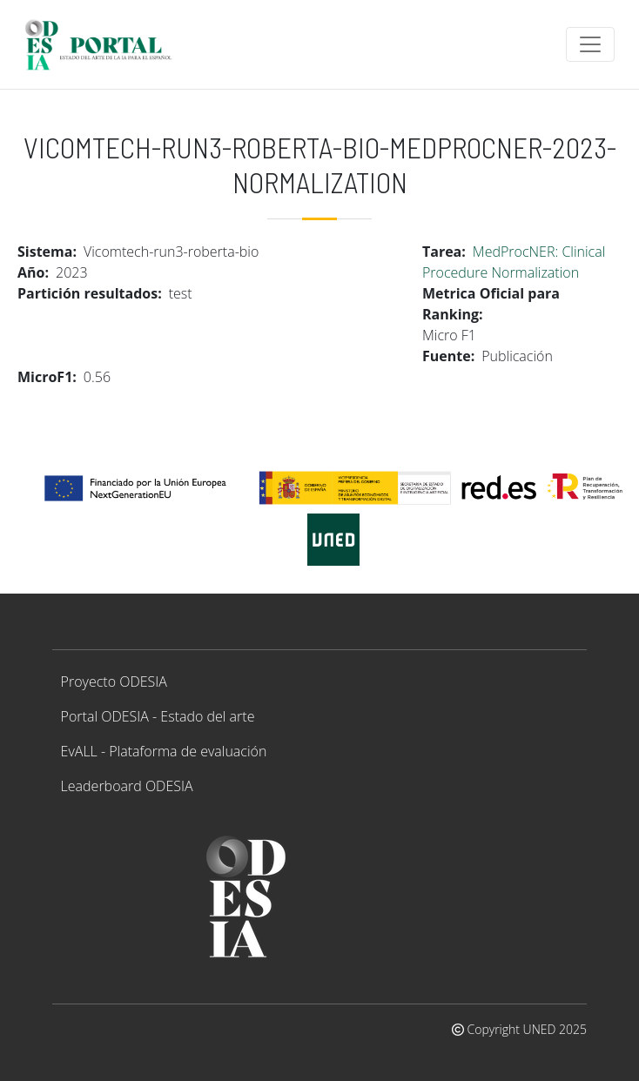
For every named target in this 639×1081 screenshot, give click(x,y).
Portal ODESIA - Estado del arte (158, 716)
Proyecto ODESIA (114, 681)
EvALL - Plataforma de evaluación (164, 751)
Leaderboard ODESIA (127, 786)
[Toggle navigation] (590, 44)
